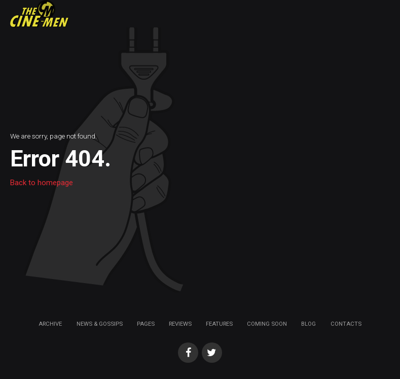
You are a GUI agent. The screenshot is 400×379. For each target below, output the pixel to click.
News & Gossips (100, 323)
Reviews (180, 323)
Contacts (346, 323)
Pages (146, 323)
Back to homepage (41, 182)
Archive (50, 323)
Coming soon (267, 323)
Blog (308, 323)
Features (219, 323)
